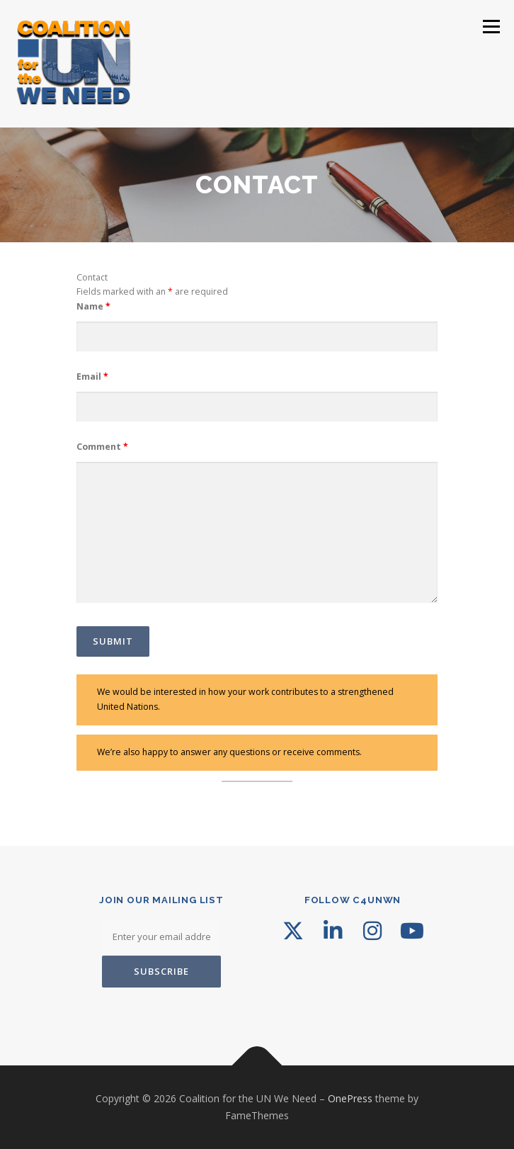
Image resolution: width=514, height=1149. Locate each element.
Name (93, 306)
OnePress (350, 1098)
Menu (490, 27)
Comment (102, 447)
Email (92, 376)
